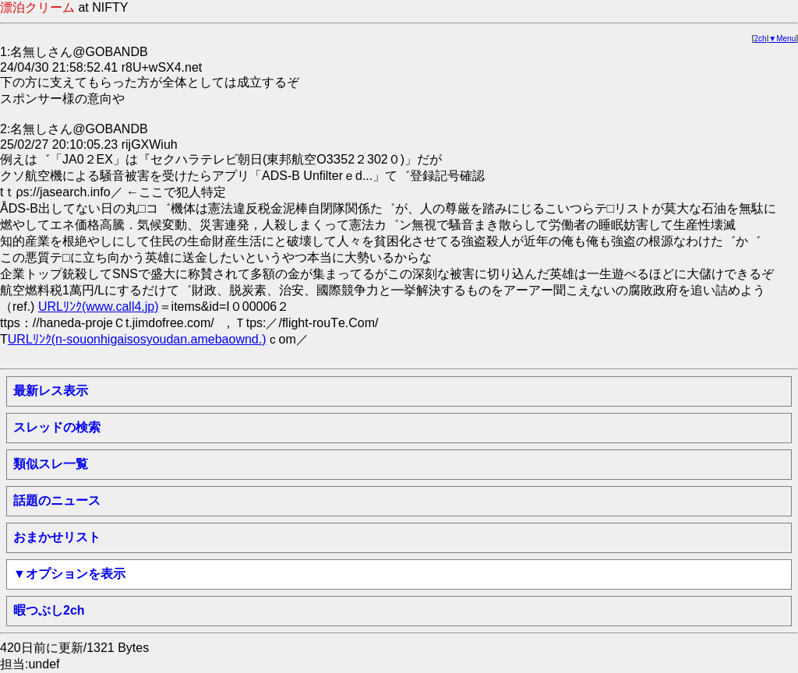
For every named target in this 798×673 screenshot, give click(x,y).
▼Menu (782, 38)
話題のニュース (57, 500)
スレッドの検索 (57, 427)
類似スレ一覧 (50, 463)
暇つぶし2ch (49, 610)
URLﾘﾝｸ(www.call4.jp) (98, 306)
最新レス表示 (50, 390)
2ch (760, 38)
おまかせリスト (57, 537)
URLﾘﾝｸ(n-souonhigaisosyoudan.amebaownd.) (137, 339)
